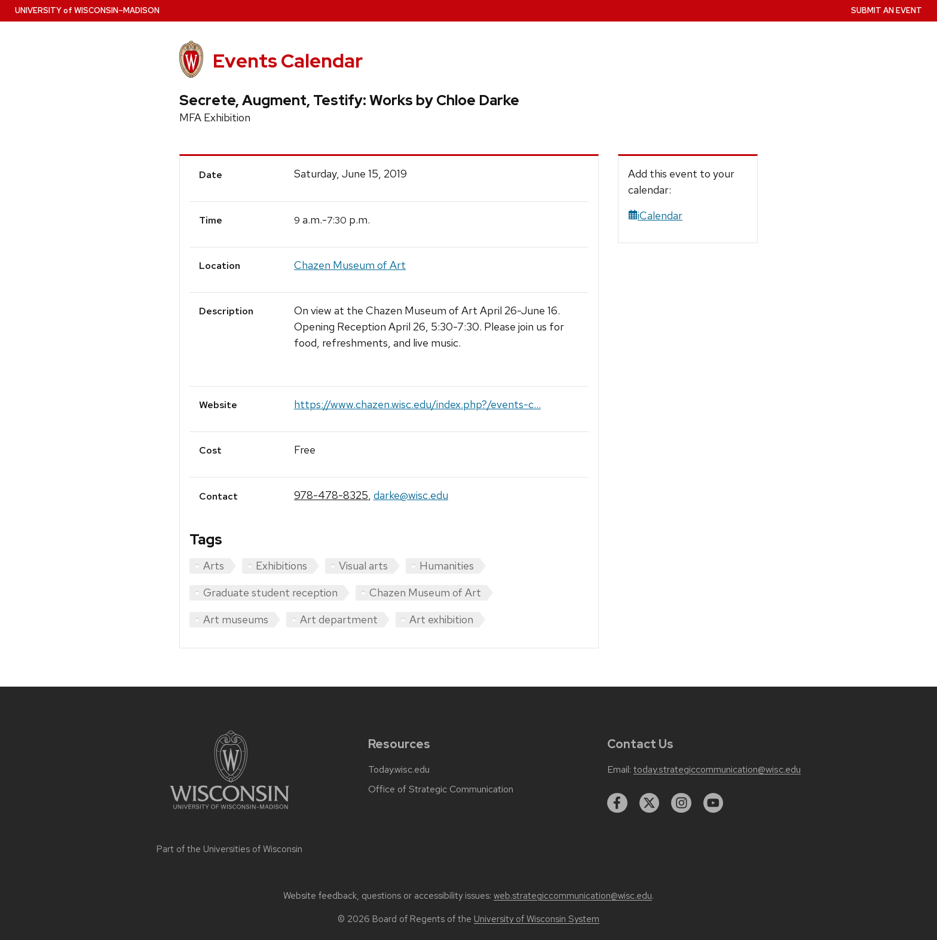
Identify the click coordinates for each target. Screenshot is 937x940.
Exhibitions (281, 565)
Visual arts (363, 565)
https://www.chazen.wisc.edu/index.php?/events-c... (417, 404)
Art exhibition (441, 619)
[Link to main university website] (229, 811)
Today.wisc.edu (399, 770)
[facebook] (617, 803)
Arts (213, 565)
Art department (339, 619)
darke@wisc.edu (410, 495)
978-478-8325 (331, 495)
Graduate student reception (270, 592)
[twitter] (649, 803)
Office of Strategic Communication (440, 789)
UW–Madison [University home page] (87, 10)
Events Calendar (288, 61)
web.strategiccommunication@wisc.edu (573, 896)
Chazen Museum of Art (350, 265)
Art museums (235, 619)
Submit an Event (886, 10)
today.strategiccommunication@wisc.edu (717, 770)
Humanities (446, 565)
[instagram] (681, 803)
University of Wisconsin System (536, 919)
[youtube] (713, 803)
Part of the (229, 849)
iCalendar (655, 215)
